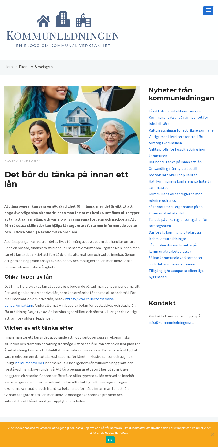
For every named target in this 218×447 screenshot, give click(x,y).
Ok (110, 440)
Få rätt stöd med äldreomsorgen (175, 111)
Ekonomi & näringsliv (21, 161)
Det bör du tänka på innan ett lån (175, 162)
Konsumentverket (29, 362)
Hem (8, 67)
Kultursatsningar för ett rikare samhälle (181, 130)
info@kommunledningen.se (171, 322)
